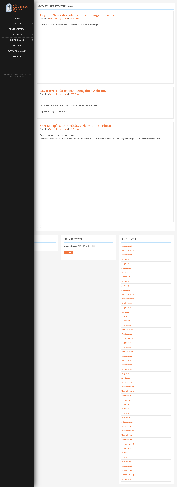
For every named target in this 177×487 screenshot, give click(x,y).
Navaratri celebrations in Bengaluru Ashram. (73, 91)
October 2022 (126, 303)
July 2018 (125, 453)
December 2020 (127, 360)
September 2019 (127, 400)
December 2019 (127, 387)
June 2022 (125, 316)
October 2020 (126, 365)
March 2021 (126, 347)
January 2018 (126, 466)
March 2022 (126, 325)
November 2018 (127, 435)
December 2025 (127, 250)
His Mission (17, 34)
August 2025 (126, 259)
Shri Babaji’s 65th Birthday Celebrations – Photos (76, 126)
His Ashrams (17, 40)
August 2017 (126, 479)
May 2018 (125, 457)
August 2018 (126, 448)
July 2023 (125, 286)
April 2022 (125, 321)
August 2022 (126, 308)
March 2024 (126, 268)
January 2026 (126, 246)
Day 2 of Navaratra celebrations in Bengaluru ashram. (79, 15)
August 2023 (126, 281)
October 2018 (126, 439)
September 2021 (127, 338)
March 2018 (126, 461)
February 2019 (127, 422)
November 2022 (127, 299)
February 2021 (127, 352)
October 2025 (126, 255)
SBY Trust (75, 18)
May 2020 (125, 373)
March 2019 (126, 417)
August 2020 (126, 369)
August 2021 (126, 343)
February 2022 (127, 330)
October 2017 (126, 470)
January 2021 (126, 356)
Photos (17, 45)
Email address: (71, 246)
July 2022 (125, 312)
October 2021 (126, 334)
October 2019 (126, 395)
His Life (17, 24)
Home (17, 18)
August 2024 (126, 264)
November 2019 (127, 391)
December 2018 (127, 431)
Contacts (17, 56)
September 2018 (127, 444)
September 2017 (127, 475)
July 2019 (125, 409)
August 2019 (126, 404)
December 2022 (127, 294)
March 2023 (126, 290)
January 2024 (126, 272)
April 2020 (125, 378)
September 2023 (127, 277)
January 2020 (126, 382)
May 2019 (125, 413)
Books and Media (17, 51)
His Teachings (16, 29)
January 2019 (126, 426)
